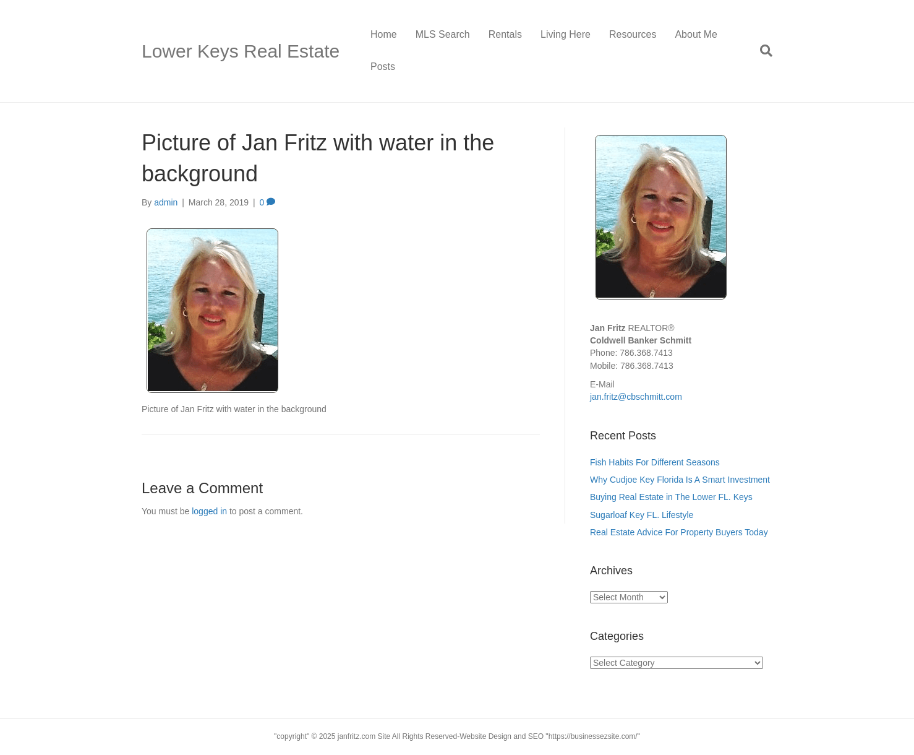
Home (383, 34)
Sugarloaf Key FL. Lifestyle (643, 515)
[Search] (761, 51)
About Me (696, 34)
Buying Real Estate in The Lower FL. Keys (671, 497)
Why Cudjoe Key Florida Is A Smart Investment (681, 480)
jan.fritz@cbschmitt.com (636, 397)
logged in (209, 511)
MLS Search (443, 34)
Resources (632, 34)
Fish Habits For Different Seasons (655, 462)
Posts (382, 66)
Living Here (565, 34)
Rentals (505, 34)
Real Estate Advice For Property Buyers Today (679, 532)
